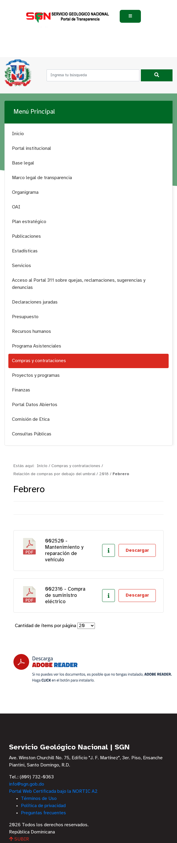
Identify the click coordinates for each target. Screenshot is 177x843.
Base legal (23, 163)
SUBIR (19, 839)
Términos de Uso (39, 798)
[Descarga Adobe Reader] (92, 668)
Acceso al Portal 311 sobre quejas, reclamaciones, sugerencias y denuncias (78, 284)
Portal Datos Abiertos (34, 404)
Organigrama (25, 192)
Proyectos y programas (36, 375)
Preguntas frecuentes (43, 812)
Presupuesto (25, 316)
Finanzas (21, 390)
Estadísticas (25, 251)
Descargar (137, 550)
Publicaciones (26, 236)
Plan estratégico (29, 221)
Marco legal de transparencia (42, 177)
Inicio (18, 133)
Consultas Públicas (31, 434)
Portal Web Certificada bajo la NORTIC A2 (53, 791)
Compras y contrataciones (39, 360)
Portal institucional (31, 148)
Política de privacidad (43, 805)
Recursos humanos (31, 331)
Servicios (21, 265)
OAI (16, 207)
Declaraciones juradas (35, 302)
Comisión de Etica (31, 419)
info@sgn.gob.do (26, 784)
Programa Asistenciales (36, 346)
